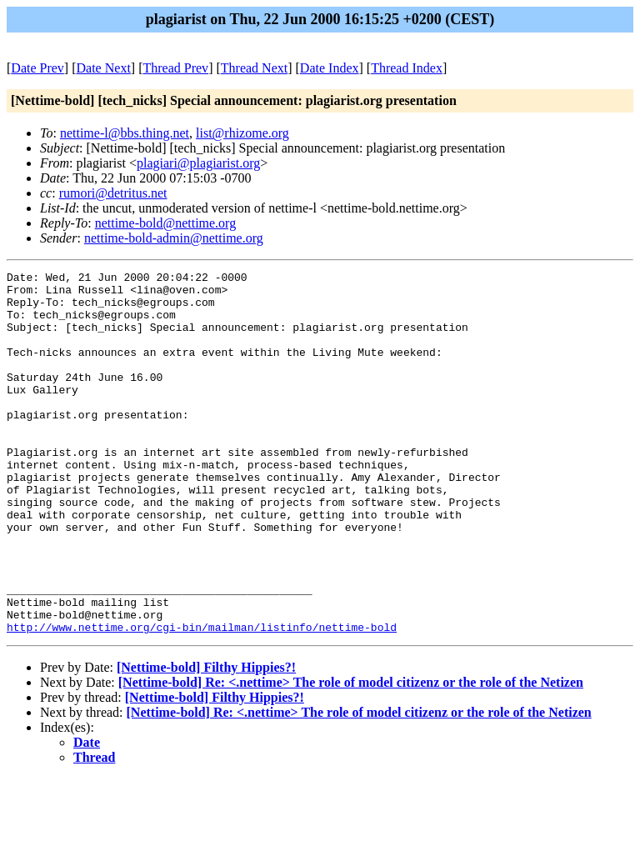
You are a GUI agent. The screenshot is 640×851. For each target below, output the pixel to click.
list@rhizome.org (242, 133)
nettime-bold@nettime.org (166, 223)
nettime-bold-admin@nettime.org (173, 238)
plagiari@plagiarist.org (198, 163)
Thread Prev (175, 68)
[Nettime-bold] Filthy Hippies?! (206, 740)
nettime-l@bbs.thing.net (124, 133)
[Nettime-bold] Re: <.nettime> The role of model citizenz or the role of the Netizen (350, 755)
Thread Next (254, 68)
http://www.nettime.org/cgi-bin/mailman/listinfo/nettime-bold (202, 699)
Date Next (104, 68)
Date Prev (37, 68)
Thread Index (406, 68)
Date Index (329, 68)
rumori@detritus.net (113, 193)
